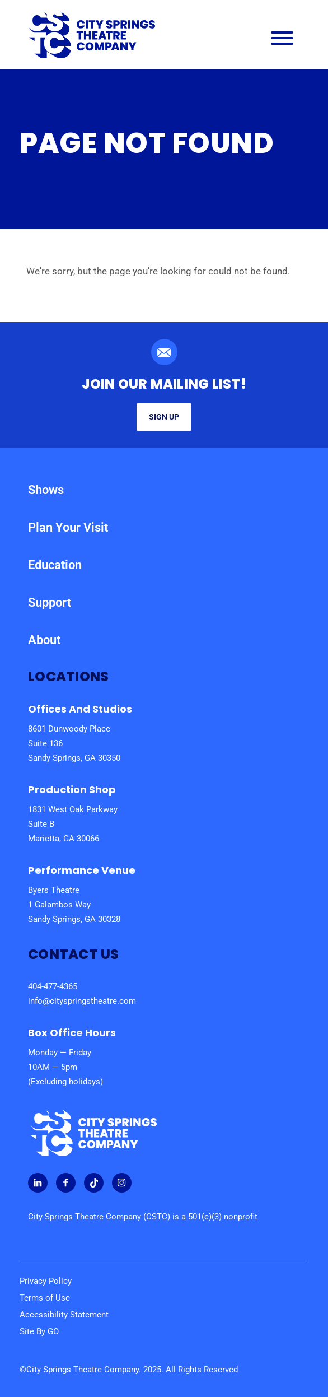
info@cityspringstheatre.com (82, 1001)
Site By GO (39, 1331)
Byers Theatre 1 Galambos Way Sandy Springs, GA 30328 (74, 904)
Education (55, 565)
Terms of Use (45, 1298)
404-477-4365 (52, 986)
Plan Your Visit (68, 527)
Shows (46, 490)
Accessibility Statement (64, 1315)
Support (49, 602)
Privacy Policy (46, 1281)
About (44, 640)
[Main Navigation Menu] (282, 40)
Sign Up (164, 416)
